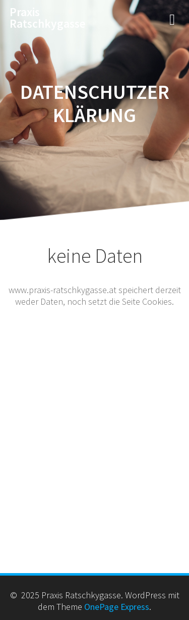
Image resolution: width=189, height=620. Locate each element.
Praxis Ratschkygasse (48, 18)
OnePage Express (116, 606)
